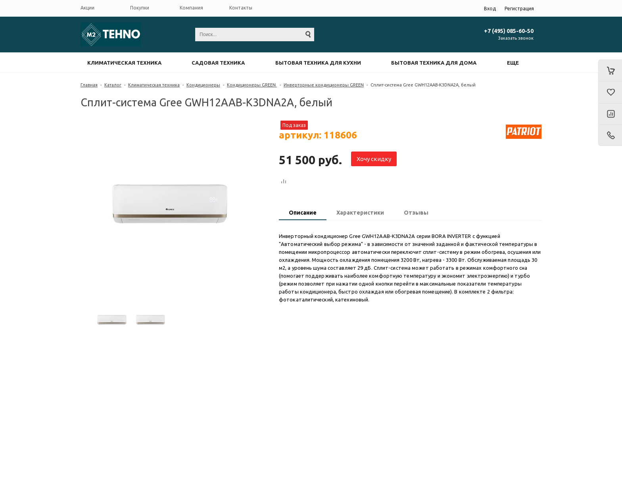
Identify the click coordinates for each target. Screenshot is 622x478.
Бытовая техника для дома (433, 62)
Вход (490, 8)
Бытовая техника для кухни (318, 62)
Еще (513, 62)
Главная (89, 85)
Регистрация (519, 8)
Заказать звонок (516, 38)
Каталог (112, 85)
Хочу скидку (374, 158)
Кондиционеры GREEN (252, 85)
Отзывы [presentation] (416, 212)
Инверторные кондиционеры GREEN (324, 85)
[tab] (302, 213)
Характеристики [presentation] (360, 212)
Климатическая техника (124, 62)
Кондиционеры (203, 85)
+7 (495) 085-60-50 (509, 31)
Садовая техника (218, 62)
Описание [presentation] (303, 212)
